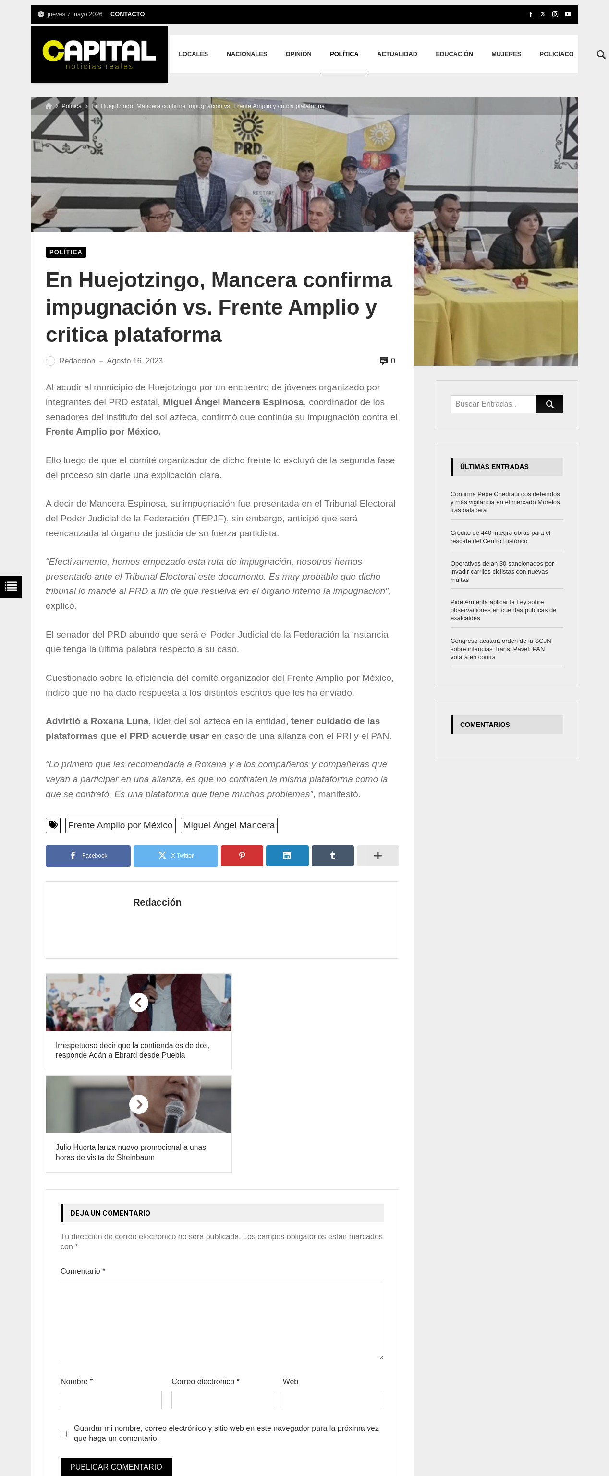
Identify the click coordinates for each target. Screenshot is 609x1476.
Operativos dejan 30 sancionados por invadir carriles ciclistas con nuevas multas (502, 571)
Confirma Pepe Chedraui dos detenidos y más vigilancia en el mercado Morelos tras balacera (505, 502)
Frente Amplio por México (120, 825)
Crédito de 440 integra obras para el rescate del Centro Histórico (500, 536)
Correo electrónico (205, 1280)
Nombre (77, 1280)
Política (71, 105)
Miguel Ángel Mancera (229, 825)
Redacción (142, 902)
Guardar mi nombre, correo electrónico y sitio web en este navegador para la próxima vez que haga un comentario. (226, 1332)
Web (291, 1280)
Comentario (83, 1169)
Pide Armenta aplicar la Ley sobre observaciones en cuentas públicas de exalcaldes (503, 610)
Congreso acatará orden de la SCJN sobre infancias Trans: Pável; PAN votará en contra (501, 649)
